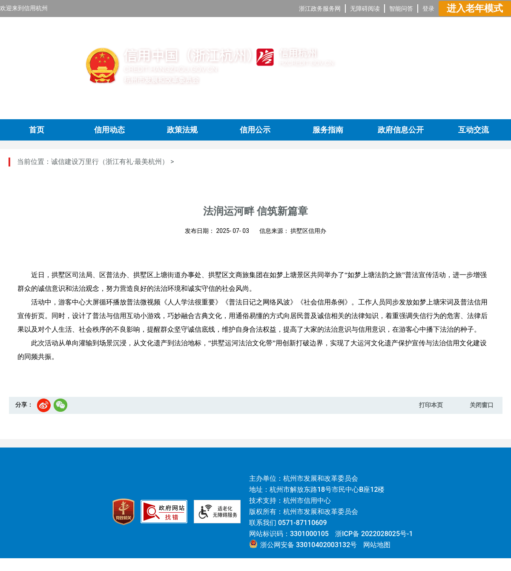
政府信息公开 (401, 130)
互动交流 (473, 130)
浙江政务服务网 (320, 8)
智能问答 (401, 8)
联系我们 (262, 523)
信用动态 (109, 130)
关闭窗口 (482, 405)
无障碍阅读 (365, 8)
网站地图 (376, 545)
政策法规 (182, 130)
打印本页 (431, 405)
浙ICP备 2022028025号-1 (374, 534)
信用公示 (255, 130)
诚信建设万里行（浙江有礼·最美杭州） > (112, 162)
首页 (36, 130)
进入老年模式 (475, 8)
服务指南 (328, 130)
